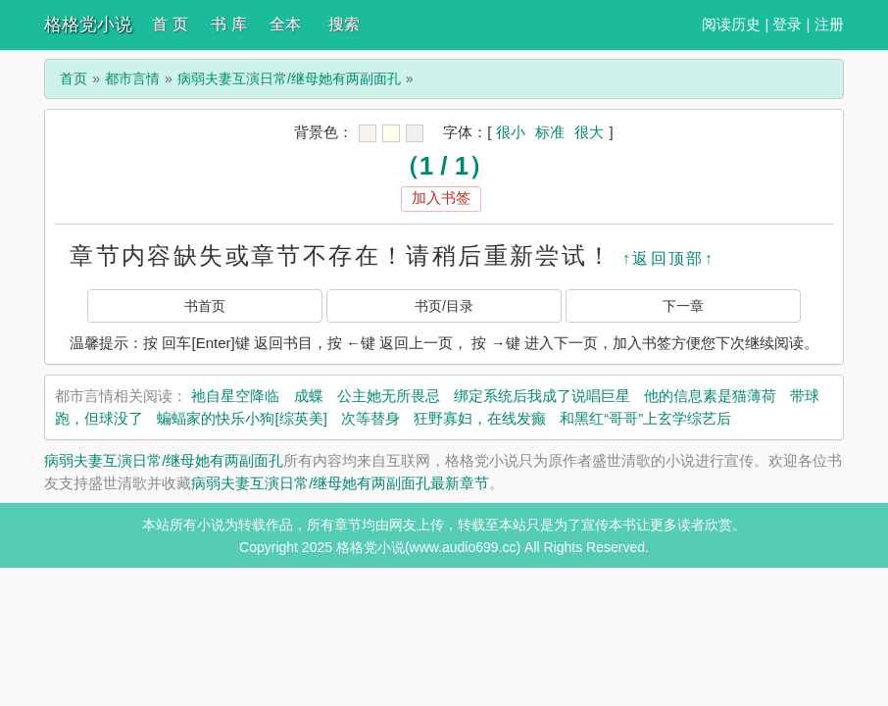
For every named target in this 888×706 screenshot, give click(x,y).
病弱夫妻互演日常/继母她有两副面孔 (289, 78)
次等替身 (370, 418)
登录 (787, 24)
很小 (510, 132)
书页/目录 (444, 306)
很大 (589, 132)
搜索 (344, 24)
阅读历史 (731, 24)
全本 (285, 24)
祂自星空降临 (235, 395)
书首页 (204, 306)
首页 (73, 78)
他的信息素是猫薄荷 (710, 395)
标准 (550, 132)
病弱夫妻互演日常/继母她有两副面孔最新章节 (340, 483)
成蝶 (308, 395)
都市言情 (132, 78)
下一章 (683, 306)
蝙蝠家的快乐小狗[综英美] (241, 418)
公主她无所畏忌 (388, 395)
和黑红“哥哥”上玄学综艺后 (645, 418)
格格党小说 (88, 24)
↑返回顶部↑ (668, 258)
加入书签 (441, 197)
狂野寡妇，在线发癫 (480, 418)
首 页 (169, 24)
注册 (829, 24)
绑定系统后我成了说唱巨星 (542, 395)
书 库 (228, 24)
